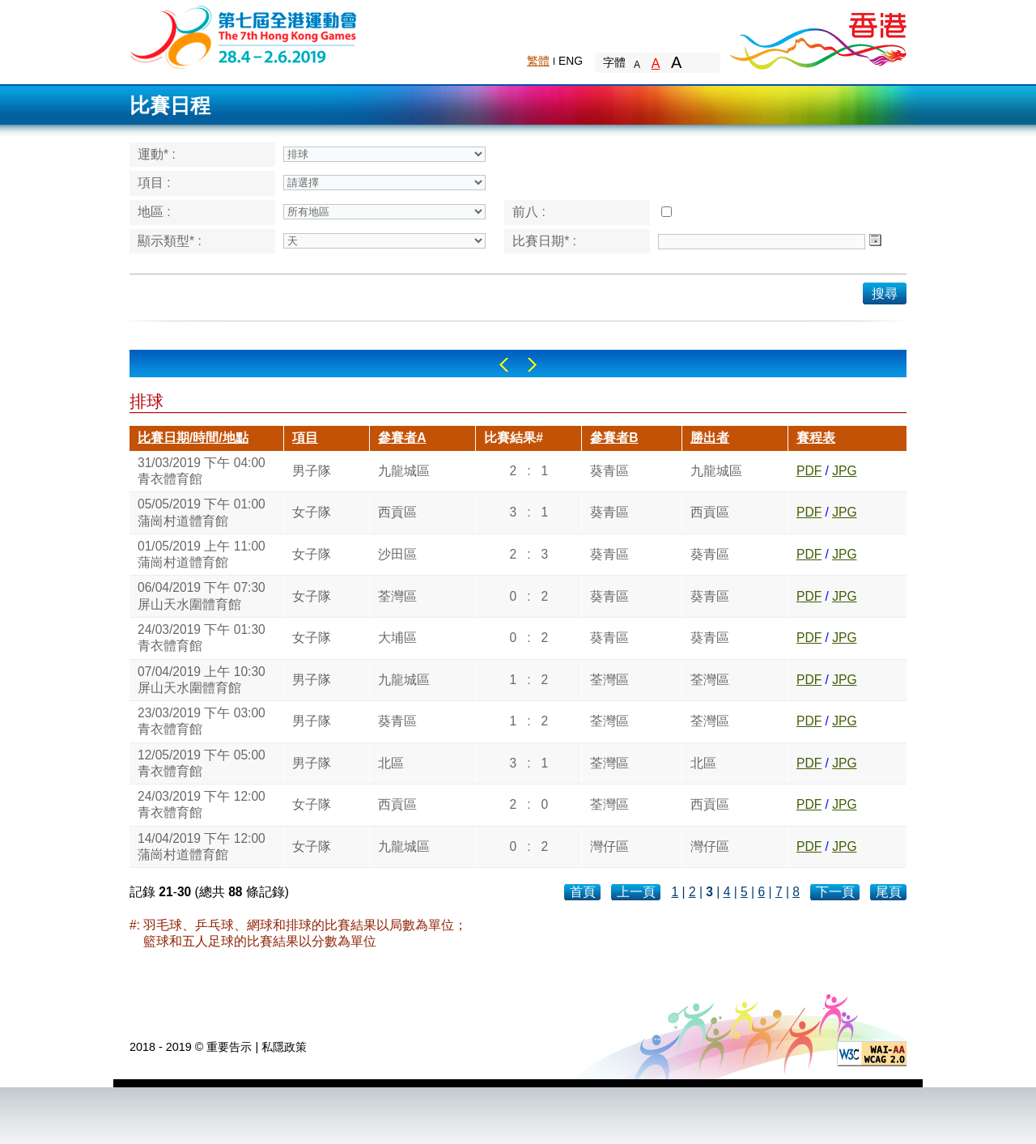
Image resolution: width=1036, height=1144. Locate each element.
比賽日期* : (544, 241)
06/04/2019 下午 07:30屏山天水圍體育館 (201, 595)
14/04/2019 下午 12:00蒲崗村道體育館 (201, 846)
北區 (391, 763)
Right (532, 364)
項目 (305, 437)
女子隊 (311, 512)
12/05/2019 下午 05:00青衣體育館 (201, 763)
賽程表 (815, 437)
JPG (844, 471)
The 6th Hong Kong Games (244, 36)
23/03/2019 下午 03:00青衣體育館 (201, 721)
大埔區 (397, 637)
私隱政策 (284, 1046)
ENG (570, 60)
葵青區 (609, 471)
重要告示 (229, 1046)
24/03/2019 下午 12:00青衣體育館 (201, 804)
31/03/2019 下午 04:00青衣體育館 (201, 471)
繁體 (538, 60)
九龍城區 (404, 471)
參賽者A (402, 437)
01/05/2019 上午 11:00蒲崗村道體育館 (201, 554)
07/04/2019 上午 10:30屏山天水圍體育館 (201, 680)
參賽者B (614, 437)
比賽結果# (513, 437)
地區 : (154, 212)
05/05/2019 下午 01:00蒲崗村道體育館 (201, 512)
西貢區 (397, 512)
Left (503, 364)
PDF (809, 471)
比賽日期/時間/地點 (193, 437)
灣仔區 (609, 846)
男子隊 (311, 471)
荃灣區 (397, 596)
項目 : (154, 182)
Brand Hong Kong (817, 36)
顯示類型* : (170, 241)
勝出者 (709, 437)
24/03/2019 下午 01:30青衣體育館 (201, 638)
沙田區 (397, 554)
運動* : (157, 154)
